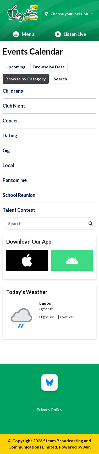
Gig (6, 150)
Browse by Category (26, 78)
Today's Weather (26, 292)
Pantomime (15, 180)
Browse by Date (49, 66)
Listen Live (70, 34)
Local (8, 165)
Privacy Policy (49, 409)
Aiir (86, 446)
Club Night (14, 106)
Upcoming (15, 66)
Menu (23, 34)
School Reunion (19, 195)
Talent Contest (19, 210)
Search (60, 78)
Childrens (13, 91)
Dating (10, 135)
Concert (11, 120)
